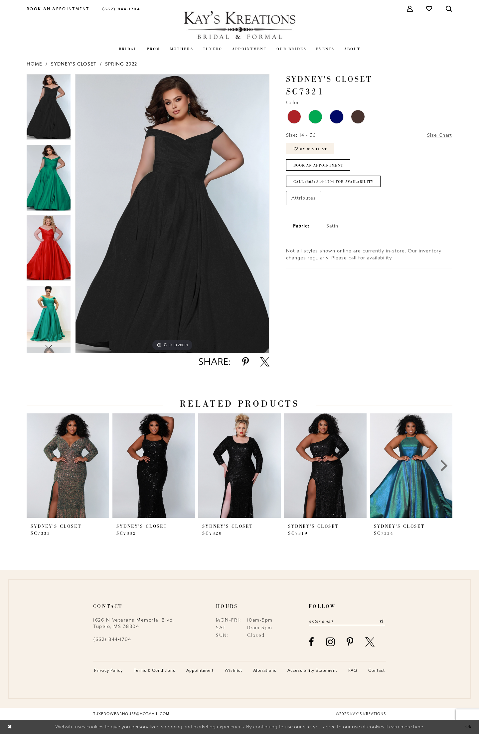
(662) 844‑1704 (112, 639)
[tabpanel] (49, 109)
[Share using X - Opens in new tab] (264, 362)
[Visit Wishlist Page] (429, 8)
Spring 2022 (121, 64)
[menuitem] (58, 8)
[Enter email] (347, 621)
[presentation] (68, 465)
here (418, 727)
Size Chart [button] (439, 135)
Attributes (303, 198)
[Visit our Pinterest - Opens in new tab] (350, 642)
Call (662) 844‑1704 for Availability (333, 181)
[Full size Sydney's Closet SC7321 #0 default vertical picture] (172, 213)
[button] (410, 8)
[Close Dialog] (10, 727)
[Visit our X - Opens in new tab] (370, 642)
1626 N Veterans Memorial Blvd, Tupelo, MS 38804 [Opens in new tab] (133, 623)
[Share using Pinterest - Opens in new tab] (245, 362)
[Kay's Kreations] (239, 25)
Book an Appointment (318, 165)
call (353, 258)
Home (34, 64)
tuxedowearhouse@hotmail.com (131, 714)
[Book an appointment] (58, 8)
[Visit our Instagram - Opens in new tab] (331, 642)
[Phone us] (121, 8)
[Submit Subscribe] (381, 621)
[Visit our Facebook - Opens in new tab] (312, 642)
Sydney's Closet (73, 64)
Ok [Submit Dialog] (468, 727)
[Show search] (449, 8)
